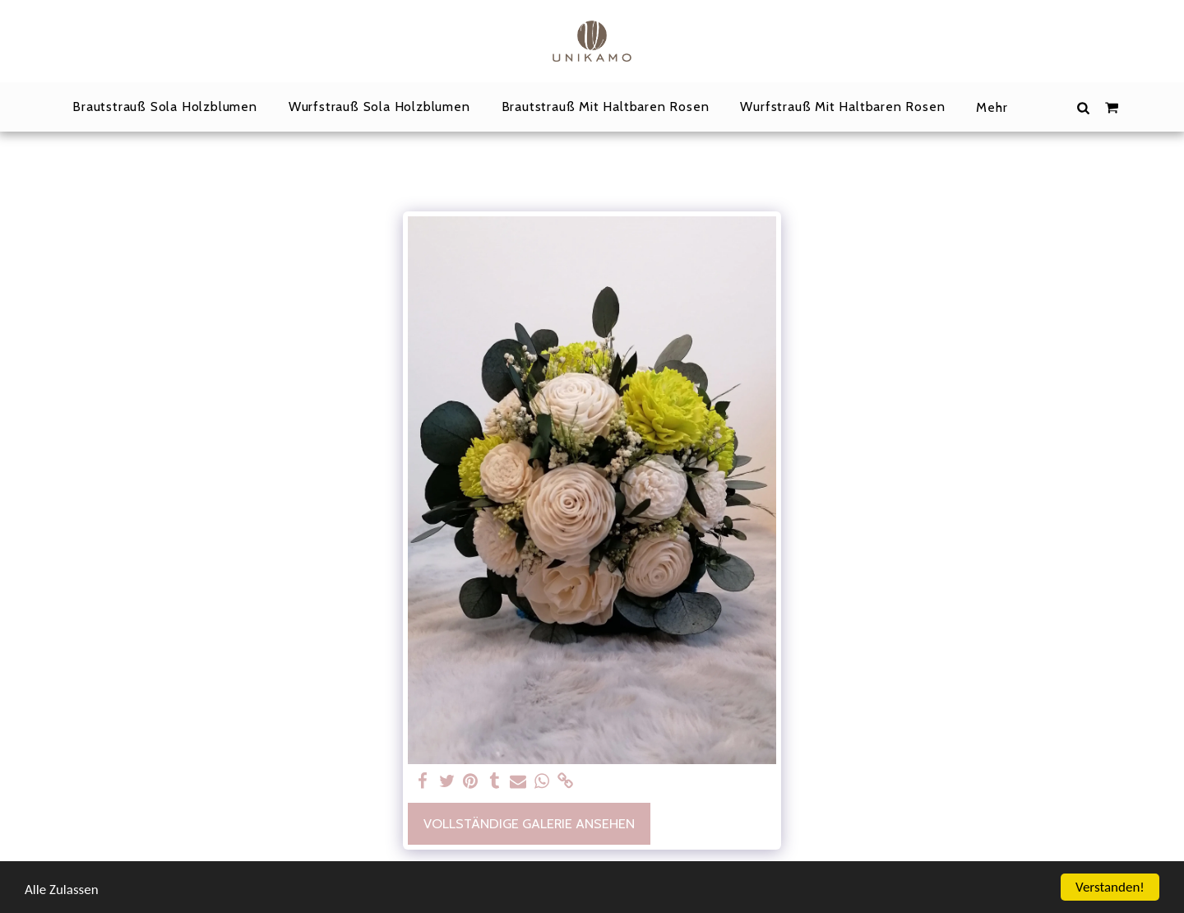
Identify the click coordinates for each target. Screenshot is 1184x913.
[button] (1083, 107)
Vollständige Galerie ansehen (529, 823)
